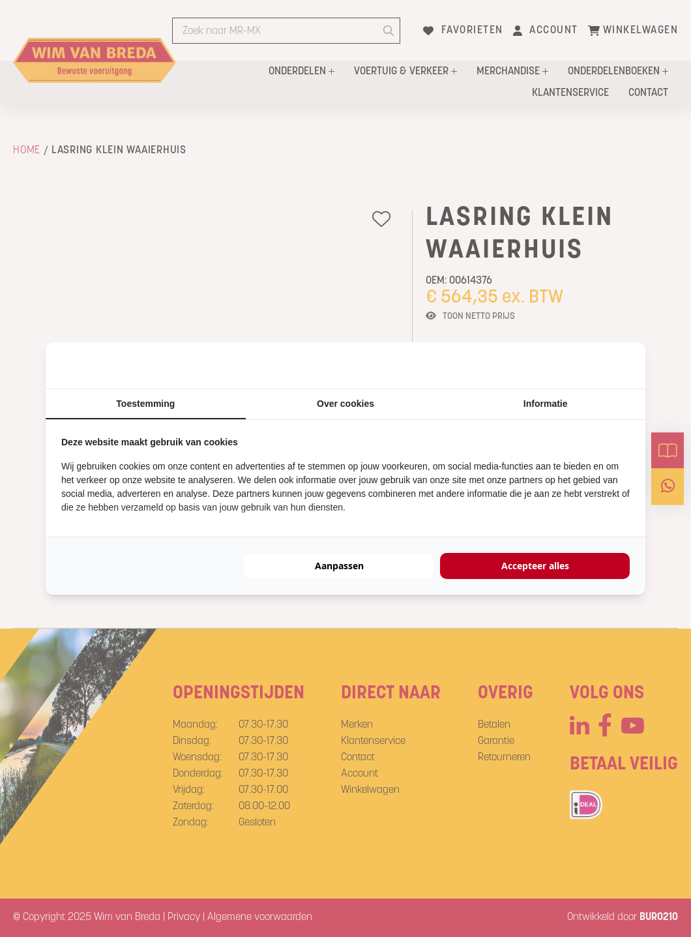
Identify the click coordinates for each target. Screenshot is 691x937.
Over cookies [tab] (345, 403)
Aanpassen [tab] (339, 565)
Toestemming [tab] (145, 403)
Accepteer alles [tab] (535, 565)
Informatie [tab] (545, 403)
